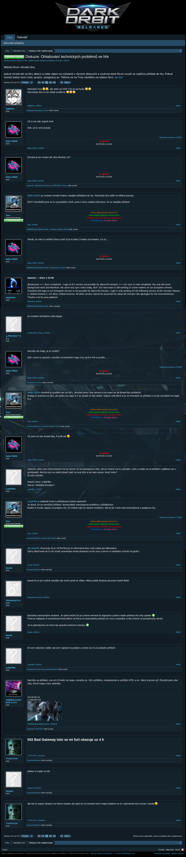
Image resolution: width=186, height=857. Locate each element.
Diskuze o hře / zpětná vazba (28, 60)
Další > (67, 82)
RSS (182, 850)
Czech (4, 850)
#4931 (178, 489)
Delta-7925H (11, 141)
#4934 (178, 597)
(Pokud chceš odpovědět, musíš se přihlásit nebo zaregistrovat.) (157, 836)
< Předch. (25, 82)
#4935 (178, 632)
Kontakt (161, 850)
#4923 (178, 181)
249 (54, 82)
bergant (9, 791)
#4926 (178, 301)
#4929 (178, 421)
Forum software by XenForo (23, 853)
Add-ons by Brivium (112, 853)
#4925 (178, 263)
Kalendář (22, 37)
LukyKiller (11, 489)
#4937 (178, 724)
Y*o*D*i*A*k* (38, 729)
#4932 (178, 533)
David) (9, 568)
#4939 (178, 788)
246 (42, 82)
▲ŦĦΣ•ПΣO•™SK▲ (59, 185)
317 (61, 82)
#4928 (178, 378)
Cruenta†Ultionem (34, 426)
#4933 (178, 565)
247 (46, 82)
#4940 (178, 820)
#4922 (178, 148)
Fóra (9, 37)
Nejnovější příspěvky (14, 43)
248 (50, 82)
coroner (44, 538)
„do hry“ (118, 77)
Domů (177, 850)
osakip (29, 110)
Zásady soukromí (177, 853)
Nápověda (170, 850)
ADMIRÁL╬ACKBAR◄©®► (38, 229)
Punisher (59, 60)
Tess (8, 215)
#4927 (178, 333)
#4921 (178, 106)
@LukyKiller (33, 548)
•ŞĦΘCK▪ (10, 109)
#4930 (178, 460)
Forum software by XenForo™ (67, 853)
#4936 (178, 665)
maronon (30, 185)
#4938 (178, 756)
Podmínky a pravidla (162, 853)
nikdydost (10, 297)
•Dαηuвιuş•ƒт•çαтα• (41, 110)
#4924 (178, 225)
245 (39, 82)
